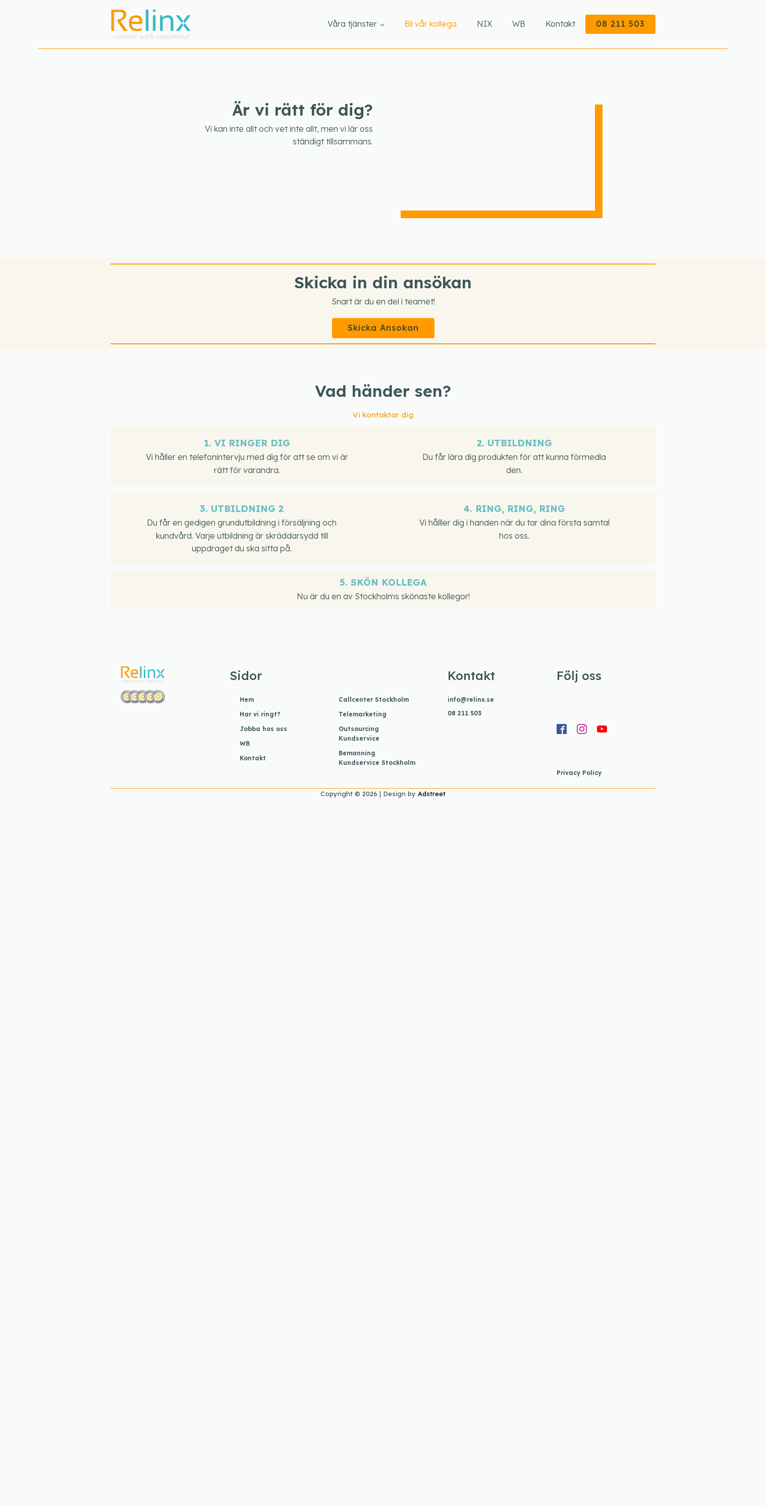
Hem (247, 699)
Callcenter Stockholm (374, 699)
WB (518, 24)
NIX (484, 24)
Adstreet (432, 794)
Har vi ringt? (260, 714)
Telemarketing (363, 714)
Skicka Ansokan (383, 328)
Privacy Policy (579, 772)
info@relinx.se (471, 699)
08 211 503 (620, 24)
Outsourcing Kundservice (359, 733)
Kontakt (560, 24)
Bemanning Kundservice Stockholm (377, 757)
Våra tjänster (352, 24)
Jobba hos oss (263, 729)
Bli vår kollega (430, 24)
